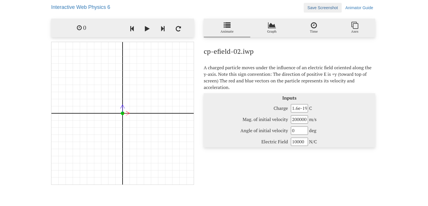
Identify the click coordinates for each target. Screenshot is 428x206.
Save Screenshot (322, 7)
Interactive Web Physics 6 (80, 7)
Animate (227, 27)
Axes (355, 27)
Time (314, 27)
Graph (272, 27)
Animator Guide (359, 7)
